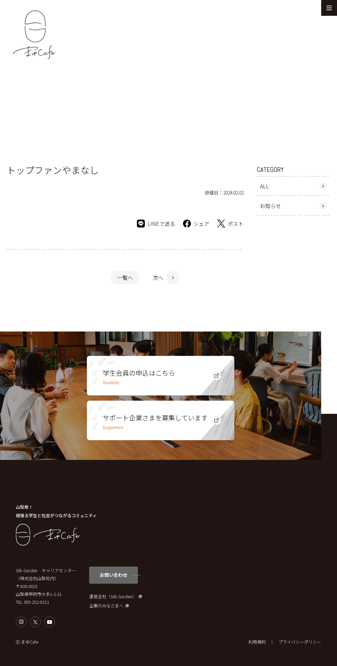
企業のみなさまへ (106, 606)
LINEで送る (156, 223)
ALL (264, 186)
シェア (196, 223)
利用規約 (257, 642)
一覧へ (125, 277)
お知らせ (270, 206)
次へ (158, 277)
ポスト (230, 223)
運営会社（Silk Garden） (113, 596)
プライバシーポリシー (299, 642)
